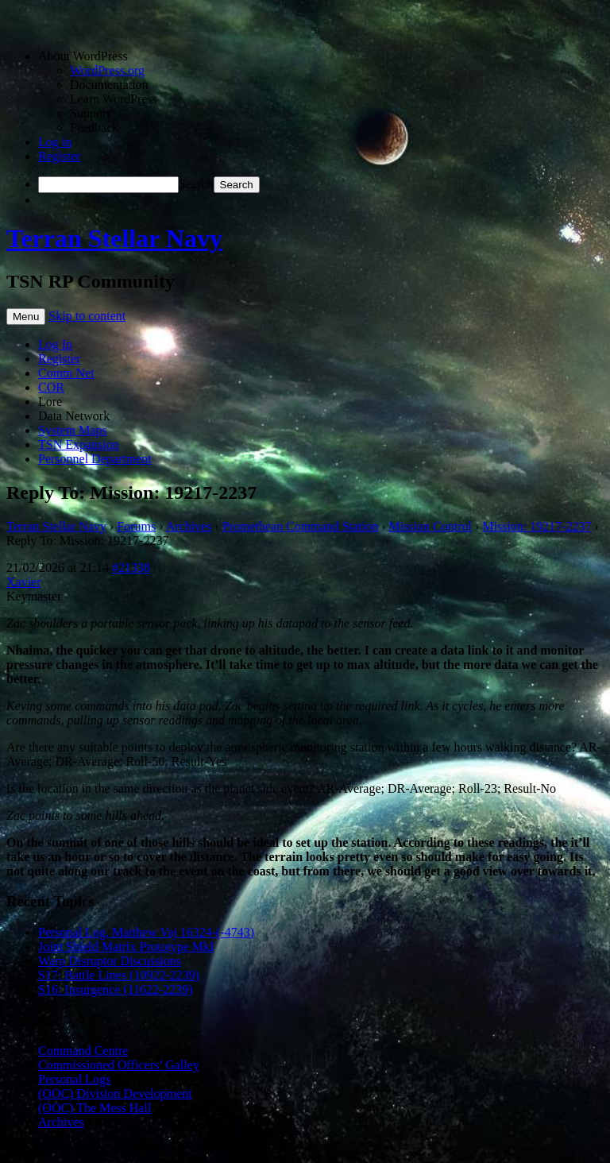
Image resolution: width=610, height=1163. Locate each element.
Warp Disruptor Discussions (109, 961)
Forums (136, 526)
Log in (54, 142)
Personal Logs (74, 1079)
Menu (26, 317)
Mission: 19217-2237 (536, 526)
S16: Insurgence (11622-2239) (115, 989)
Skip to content (86, 316)
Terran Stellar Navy (114, 238)
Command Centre (83, 1050)
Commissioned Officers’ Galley (118, 1065)
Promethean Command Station (300, 526)
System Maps (72, 430)
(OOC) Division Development (115, 1093)
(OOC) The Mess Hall (94, 1108)
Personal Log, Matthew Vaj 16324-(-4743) (146, 932)
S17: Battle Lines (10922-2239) (118, 975)
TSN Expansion (78, 444)
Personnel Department (95, 459)
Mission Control (429, 526)
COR (51, 387)
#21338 (131, 567)
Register (59, 156)
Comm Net (66, 373)
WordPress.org (107, 70)
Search (196, 184)
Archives (189, 526)
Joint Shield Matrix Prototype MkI (126, 946)
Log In (55, 344)
